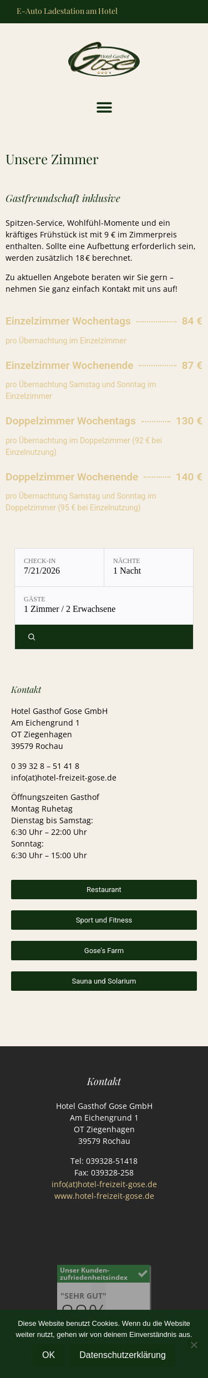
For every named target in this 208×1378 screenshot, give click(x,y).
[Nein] (193, 1345)
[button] (104, 107)
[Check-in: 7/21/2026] (59, 567)
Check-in (39, 561)
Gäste (34, 599)
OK (48, 1355)
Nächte (126, 561)
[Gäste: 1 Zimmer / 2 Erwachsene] (104, 606)
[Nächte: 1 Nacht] (148, 567)
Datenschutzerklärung (122, 1355)
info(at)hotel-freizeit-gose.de (104, 1184)
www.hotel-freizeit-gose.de (104, 1195)
